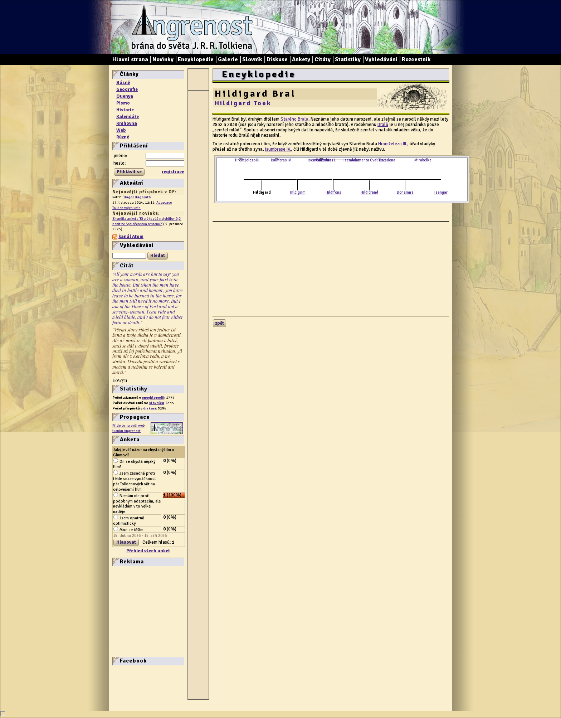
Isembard (351, 160)
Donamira (405, 192)
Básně (123, 83)
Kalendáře (127, 117)
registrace (173, 172)
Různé (122, 137)
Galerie (228, 59)
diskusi (149, 408)
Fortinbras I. (326, 160)
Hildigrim (298, 192)
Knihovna (126, 123)
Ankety (301, 59)
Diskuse (277, 59)
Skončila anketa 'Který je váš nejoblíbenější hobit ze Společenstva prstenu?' (146, 221)
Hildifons (333, 192)
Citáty (322, 59)
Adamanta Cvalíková (369, 160)
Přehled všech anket (148, 551)
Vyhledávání (381, 59)
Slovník (252, 59)
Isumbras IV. (281, 160)
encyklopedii (153, 397)
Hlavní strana (130, 59)
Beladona (387, 160)
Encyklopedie (196, 59)
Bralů (382, 124)
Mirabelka (422, 160)
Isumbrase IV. (278, 149)
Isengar (441, 192)
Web (121, 130)
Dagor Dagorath (137, 197)
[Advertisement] (133, 611)
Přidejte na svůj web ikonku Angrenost (128, 428)
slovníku (156, 403)
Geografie (127, 89)
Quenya (124, 96)
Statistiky (348, 59)
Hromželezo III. (392, 144)
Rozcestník (416, 59)
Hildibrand (369, 192)
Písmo (123, 103)
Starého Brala (294, 119)
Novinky (163, 59)
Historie (125, 110)
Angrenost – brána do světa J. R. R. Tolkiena (189, 27)
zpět (219, 323)
